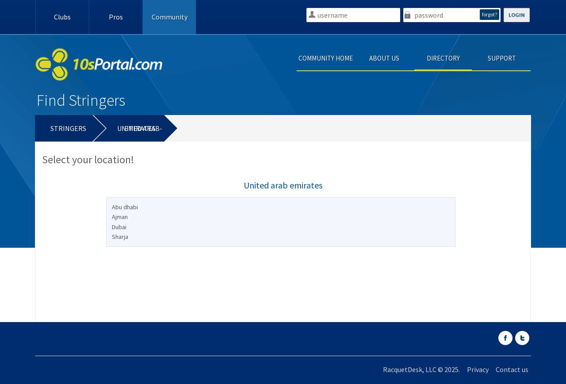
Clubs (62, 16)
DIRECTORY (443, 58)
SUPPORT (502, 58)
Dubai (119, 227)
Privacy (478, 369)
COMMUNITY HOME (325, 58)
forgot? (489, 14)
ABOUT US (384, 58)
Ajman (120, 217)
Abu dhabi (125, 207)
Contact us (512, 369)
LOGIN (517, 15)
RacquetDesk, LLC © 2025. (421, 369)
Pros (116, 16)
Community (169, 16)
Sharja (120, 237)
